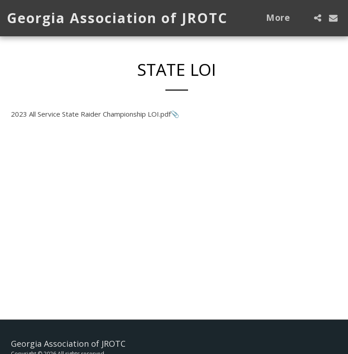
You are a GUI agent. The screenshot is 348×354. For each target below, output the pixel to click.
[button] (317, 18)
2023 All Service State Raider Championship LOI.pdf (91, 113)
